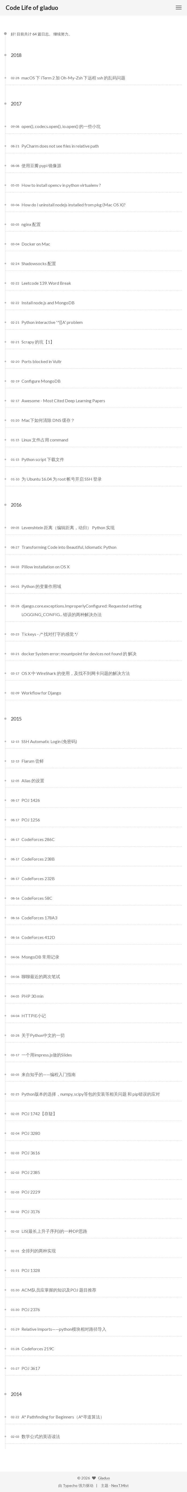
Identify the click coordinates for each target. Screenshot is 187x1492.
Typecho (70, 1485)
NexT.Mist (120, 1485)
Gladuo (104, 1478)
